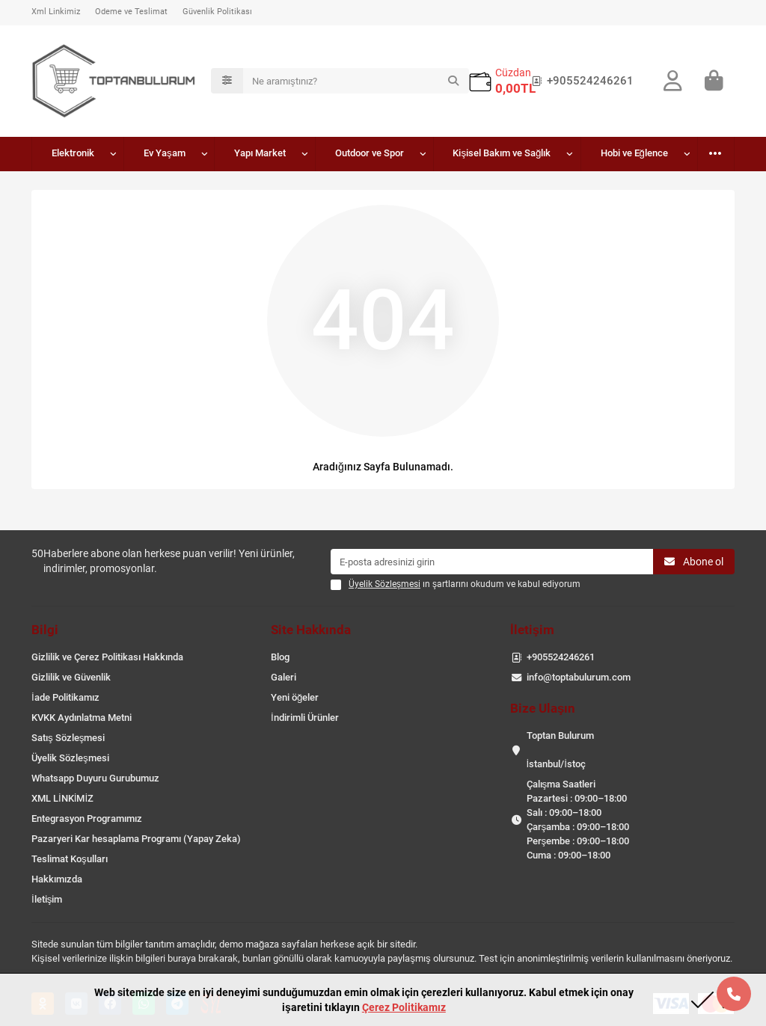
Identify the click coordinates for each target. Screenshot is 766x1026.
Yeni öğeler (295, 697)
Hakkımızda (56, 879)
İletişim (46, 899)
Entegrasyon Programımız (86, 818)
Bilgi (44, 629)
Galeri (283, 677)
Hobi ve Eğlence (634, 153)
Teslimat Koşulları (69, 858)
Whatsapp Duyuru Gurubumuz (95, 778)
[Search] (356, 80)
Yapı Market (260, 153)
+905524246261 (580, 81)
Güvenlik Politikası (217, 11)
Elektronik (73, 153)
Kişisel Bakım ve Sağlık (502, 153)
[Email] (492, 561)
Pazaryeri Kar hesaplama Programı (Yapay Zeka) (136, 838)
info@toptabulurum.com (579, 677)
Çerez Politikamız (404, 1007)
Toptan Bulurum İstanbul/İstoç (560, 750)
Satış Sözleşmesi (68, 737)
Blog (280, 657)
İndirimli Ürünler (305, 717)
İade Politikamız (65, 697)
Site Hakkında (311, 629)
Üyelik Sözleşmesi (70, 758)
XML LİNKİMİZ (62, 798)
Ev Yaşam (165, 153)
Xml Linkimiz (55, 11)
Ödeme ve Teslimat (131, 11)
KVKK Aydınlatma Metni (81, 717)
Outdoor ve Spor (369, 153)
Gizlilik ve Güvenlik (71, 677)
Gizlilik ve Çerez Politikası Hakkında (107, 657)
